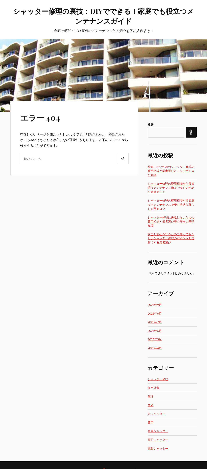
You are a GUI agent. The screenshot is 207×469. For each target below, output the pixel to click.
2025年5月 (155, 339)
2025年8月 (155, 313)
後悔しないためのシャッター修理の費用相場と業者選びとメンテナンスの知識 (171, 171)
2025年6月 (155, 330)
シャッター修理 (158, 379)
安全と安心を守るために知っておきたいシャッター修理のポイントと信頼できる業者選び (171, 238)
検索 (150, 124)
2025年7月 (155, 322)
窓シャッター (156, 413)
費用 (150, 422)
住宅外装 (153, 387)
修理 (150, 396)
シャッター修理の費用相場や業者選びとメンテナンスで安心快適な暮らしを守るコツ (171, 204)
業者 (150, 405)
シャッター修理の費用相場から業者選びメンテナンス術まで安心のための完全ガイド (171, 187)
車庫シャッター (158, 431)
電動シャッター (158, 448)
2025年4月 (155, 348)
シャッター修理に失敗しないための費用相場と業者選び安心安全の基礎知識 (171, 221)
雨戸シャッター (158, 439)
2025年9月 (155, 304)
